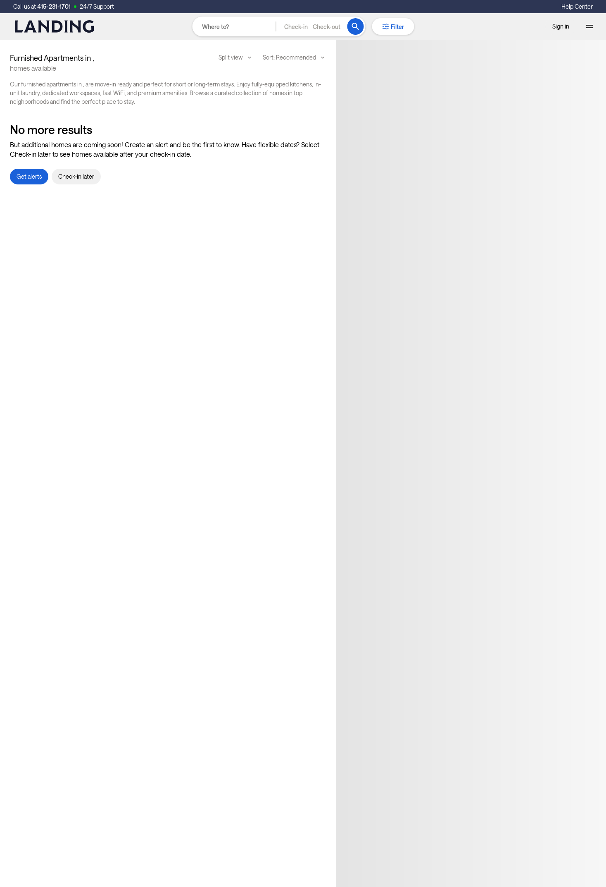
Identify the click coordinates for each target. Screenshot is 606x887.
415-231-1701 (54, 6)
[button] (312, 26)
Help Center (577, 6)
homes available (33, 68)
